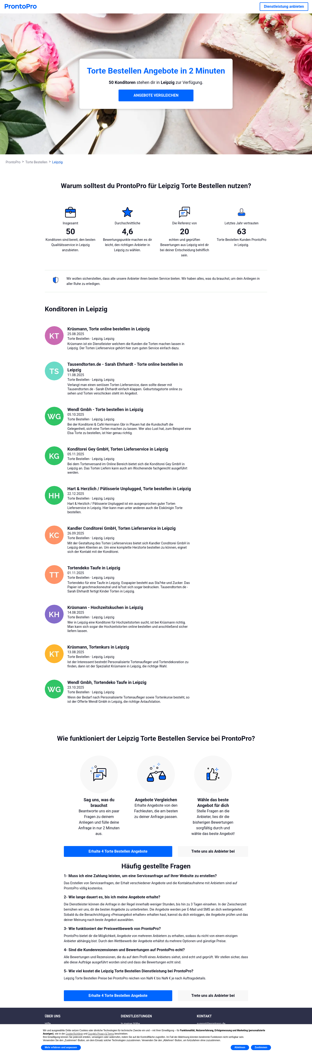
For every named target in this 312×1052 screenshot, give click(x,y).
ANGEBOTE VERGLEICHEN (156, 95)
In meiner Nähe (130, 1023)
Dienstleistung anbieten (284, 6)
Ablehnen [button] (239, 1047)
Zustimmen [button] (261, 1047)
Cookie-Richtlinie (74, 1033)
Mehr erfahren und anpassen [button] (61, 1047)
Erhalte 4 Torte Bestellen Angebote (118, 851)
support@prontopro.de (211, 1023)
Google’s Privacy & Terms (101, 1033)
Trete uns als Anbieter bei (213, 851)
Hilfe (48, 1023)
